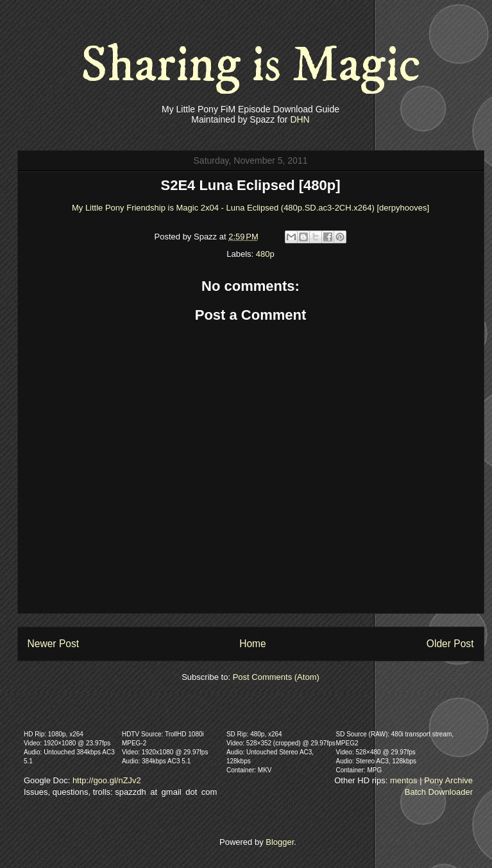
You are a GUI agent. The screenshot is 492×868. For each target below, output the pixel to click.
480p (265, 254)
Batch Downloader (439, 792)
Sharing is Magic (251, 65)
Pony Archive (448, 780)
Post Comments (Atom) (276, 677)
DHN (299, 119)
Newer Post (54, 643)
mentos (404, 780)
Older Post (450, 643)
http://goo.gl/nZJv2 (106, 780)
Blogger (280, 842)
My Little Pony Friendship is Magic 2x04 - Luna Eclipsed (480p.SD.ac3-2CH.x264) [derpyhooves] (250, 208)
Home (252, 643)
